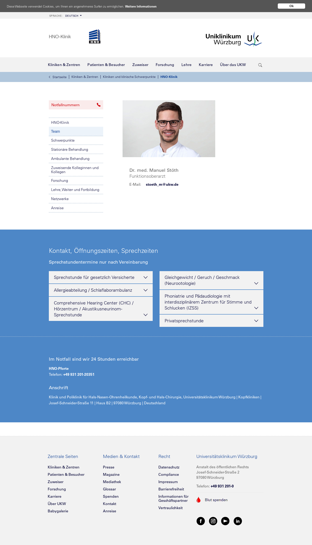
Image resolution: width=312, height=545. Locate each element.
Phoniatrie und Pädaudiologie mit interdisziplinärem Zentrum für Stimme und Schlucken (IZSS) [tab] (211, 302)
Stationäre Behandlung (69, 149)
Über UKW (57, 503)
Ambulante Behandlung (70, 158)
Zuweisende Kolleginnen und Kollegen (75, 169)
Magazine (111, 474)
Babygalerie (58, 511)
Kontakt (109, 503)
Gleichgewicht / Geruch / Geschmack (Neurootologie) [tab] (211, 280)
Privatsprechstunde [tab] (211, 321)
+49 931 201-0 (222, 486)
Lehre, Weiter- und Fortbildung (75, 189)
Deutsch (64, 15)
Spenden (111, 496)
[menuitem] (65, 15)
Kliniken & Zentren (84, 77)
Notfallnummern (76, 105)
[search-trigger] (260, 64)
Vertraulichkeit (170, 507)
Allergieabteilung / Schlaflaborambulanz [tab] (101, 290)
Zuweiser (55, 481)
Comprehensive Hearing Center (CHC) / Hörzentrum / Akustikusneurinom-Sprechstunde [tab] (101, 309)
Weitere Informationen (158, 6)
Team (55, 131)
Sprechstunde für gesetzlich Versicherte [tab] (101, 277)
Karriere (54, 496)
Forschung (59, 180)
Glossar (109, 489)
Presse (108, 467)
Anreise (57, 208)
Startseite (58, 77)
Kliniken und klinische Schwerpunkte (129, 77)
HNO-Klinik (169, 77)
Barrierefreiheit (171, 489)
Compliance (168, 474)
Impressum (168, 481)
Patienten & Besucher (66, 474)
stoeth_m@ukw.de (162, 184)
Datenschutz (168, 467)
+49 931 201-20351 (78, 374)
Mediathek (112, 481)
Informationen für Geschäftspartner (173, 498)
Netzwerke (60, 198)
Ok (291, 6)
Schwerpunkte (63, 140)
